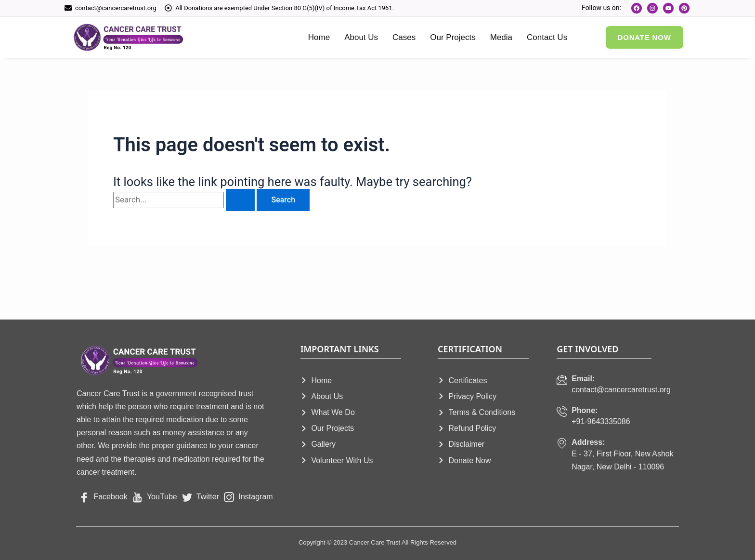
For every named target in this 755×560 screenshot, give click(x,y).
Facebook (103, 497)
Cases (404, 37)
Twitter (200, 497)
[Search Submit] (240, 200)
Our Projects (452, 37)
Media (501, 37)
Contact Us (547, 37)
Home (319, 37)
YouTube (154, 497)
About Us (361, 37)
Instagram (248, 497)
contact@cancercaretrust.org (115, 8)
